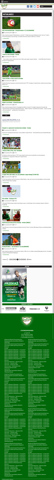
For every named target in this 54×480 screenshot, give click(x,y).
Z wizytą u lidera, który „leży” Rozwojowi (12, 151)
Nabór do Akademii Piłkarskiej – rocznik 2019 (14, 355)
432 (21, 259)
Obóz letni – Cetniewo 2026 (10, 363)
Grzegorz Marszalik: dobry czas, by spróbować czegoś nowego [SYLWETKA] (20, 175)
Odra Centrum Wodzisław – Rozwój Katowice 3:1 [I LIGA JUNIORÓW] (18, 30)
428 (14, 259)
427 (12, 259)
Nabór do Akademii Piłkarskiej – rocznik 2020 (14, 357)
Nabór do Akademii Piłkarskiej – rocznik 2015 (14, 349)
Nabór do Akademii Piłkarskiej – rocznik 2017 (14, 352)
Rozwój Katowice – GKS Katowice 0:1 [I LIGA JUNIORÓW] (15, 247)
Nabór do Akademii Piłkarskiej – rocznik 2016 (14, 351)
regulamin (11, 479)
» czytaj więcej (5, 38)
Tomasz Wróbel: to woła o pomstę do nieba (12, 79)
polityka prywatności (5, 479)
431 (19, 259)
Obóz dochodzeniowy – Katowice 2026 (13, 361)
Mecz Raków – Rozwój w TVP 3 (9, 199)
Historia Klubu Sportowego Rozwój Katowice (14, 344)
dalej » (30, 259)
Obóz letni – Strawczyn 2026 (11, 364)
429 (16, 259)
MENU (6, 2)
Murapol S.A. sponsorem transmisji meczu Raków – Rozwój (16, 128)
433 (23, 259)
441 (28, 259)
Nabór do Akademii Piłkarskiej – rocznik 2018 (14, 354)
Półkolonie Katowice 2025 (10, 367)
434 (25, 259)
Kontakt (6, 348)
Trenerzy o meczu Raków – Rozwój (10, 55)
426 (10, 259)
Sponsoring (7, 369)
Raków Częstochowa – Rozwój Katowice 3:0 (12, 103)
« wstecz (4, 259)
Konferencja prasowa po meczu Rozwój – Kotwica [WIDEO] (16, 223)
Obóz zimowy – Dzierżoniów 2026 (12, 366)
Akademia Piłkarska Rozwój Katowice (13, 339)
